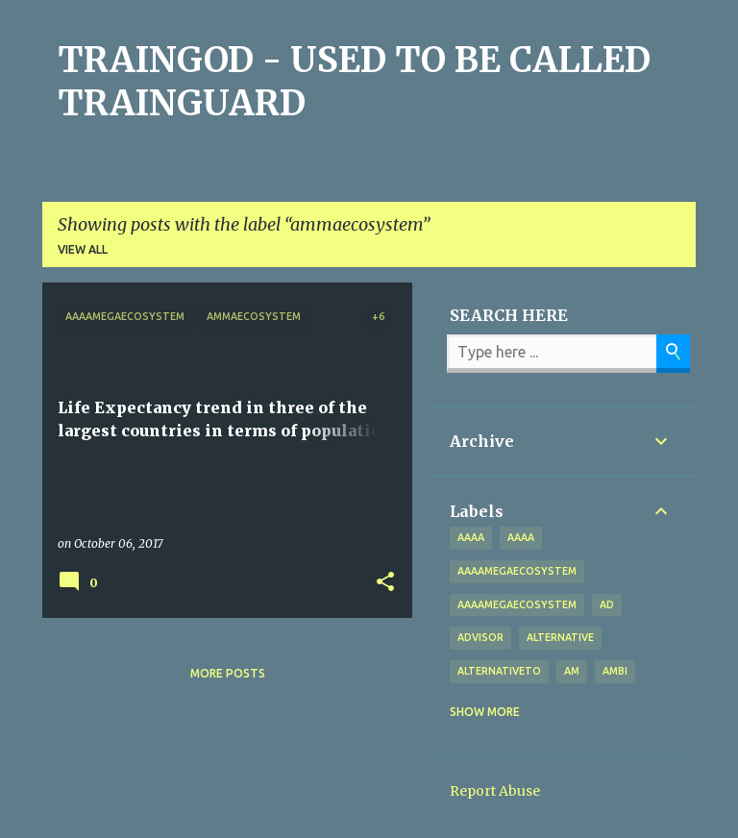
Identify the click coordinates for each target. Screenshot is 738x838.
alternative (560, 637)
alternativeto (499, 671)
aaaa (470, 537)
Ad (607, 604)
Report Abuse (495, 791)
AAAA (520, 537)
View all (83, 249)
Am (571, 671)
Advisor (480, 637)
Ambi (615, 671)
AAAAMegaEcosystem (517, 604)
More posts (227, 673)
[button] (385, 582)
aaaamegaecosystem (517, 571)
